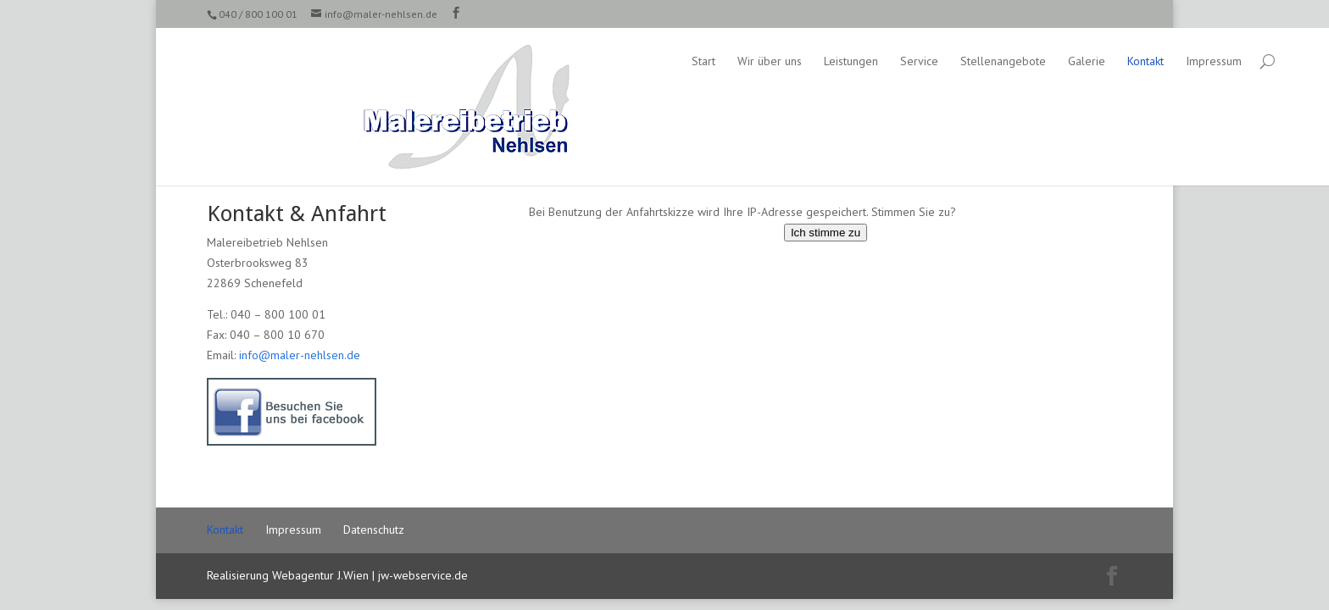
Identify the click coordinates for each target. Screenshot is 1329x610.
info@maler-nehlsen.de (299, 355)
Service (766, 61)
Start (550, 61)
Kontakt (992, 61)
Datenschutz (373, 529)
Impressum (1060, 61)
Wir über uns (616, 61)
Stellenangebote (849, 61)
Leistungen (697, 61)
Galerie (933, 61)
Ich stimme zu (825, 232)
